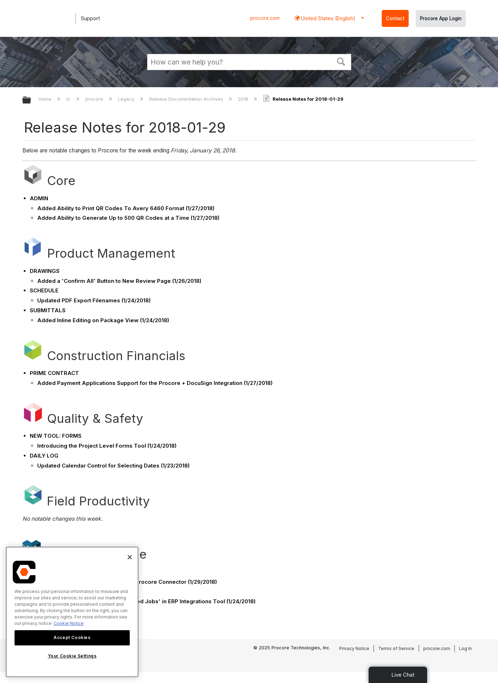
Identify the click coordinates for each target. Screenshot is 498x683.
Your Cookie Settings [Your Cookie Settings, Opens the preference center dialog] (72, 656)
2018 (244, 99)
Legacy (127, 99)
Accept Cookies (72, 637)
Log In (465, 648)
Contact (395, 18)
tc (69, 99)
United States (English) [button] (328, 18)
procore (95, 99)
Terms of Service (396, 648)
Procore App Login (440, 18)
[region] (72, 612)
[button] (341, 61)
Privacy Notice (354, 648)
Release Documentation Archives (186, 99)
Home (46, 99)
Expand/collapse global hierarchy (31, 100)
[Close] (130, 557)
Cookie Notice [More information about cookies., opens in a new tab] (69, 623)
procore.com (265, 18)
